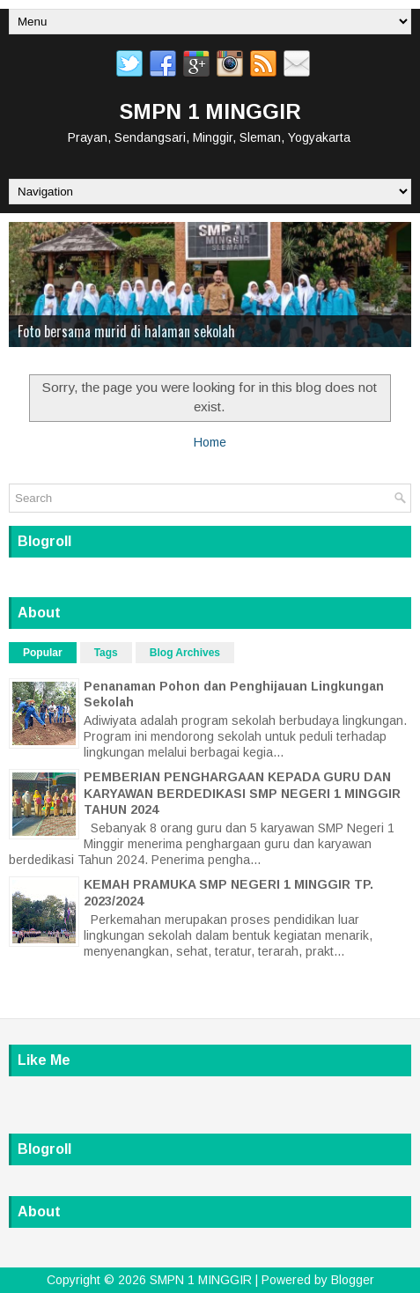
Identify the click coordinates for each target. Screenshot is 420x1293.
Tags (106, 652)
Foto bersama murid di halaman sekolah (126, 331)
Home (210, 442)
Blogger (352, 1280)
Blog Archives (185, 652)
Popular (43, 652)
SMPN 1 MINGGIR (210, 111)
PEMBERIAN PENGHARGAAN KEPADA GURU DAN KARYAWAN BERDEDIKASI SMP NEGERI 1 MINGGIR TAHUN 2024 (242, 793)
